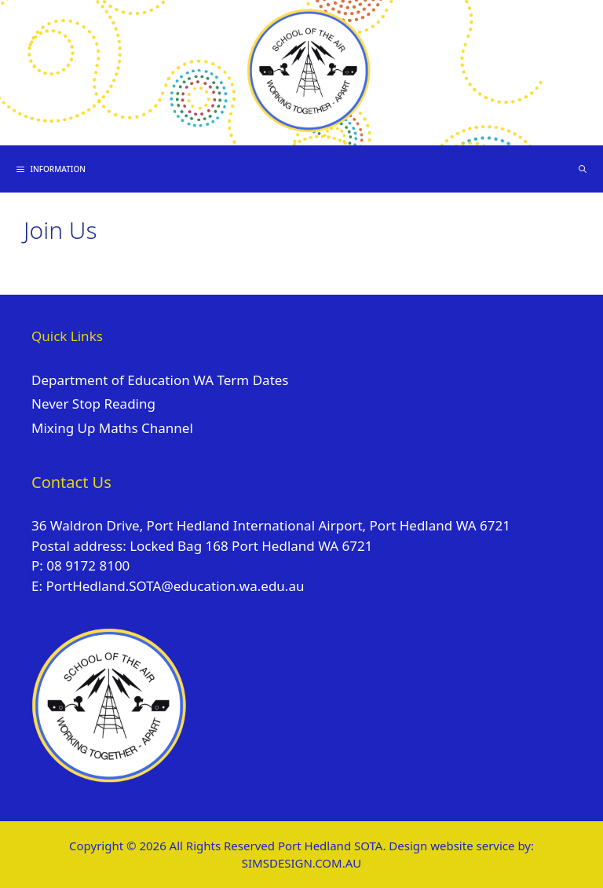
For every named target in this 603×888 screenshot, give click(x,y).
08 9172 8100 (88, 565)
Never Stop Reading (93, 403)
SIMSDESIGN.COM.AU (301, 863)
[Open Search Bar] (582, 169)
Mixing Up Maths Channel (112, 428)
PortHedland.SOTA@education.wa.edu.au (175, 586)
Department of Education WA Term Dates (160, 380)
